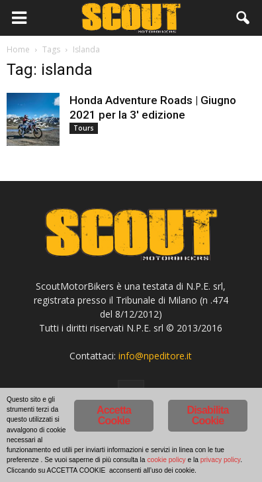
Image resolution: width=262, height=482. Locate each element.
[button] (243, 18)
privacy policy (220, 459)
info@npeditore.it (155, 355)
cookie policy (166, 459)
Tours (83, 128)
